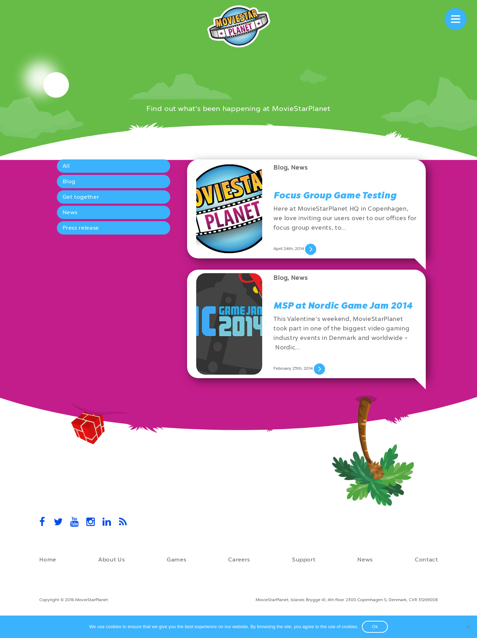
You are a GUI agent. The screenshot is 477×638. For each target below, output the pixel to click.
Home (48, 559)
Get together (80, 196)
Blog (69, 181)
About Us (111, 559)
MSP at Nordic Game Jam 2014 (342, 305)
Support (303, 559)
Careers (239, 559)
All (66, 166)
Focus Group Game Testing (334, 195)
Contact (426, 559)
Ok (375, 626)
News (70, 212)
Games (176, 559)
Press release (80, 227)
